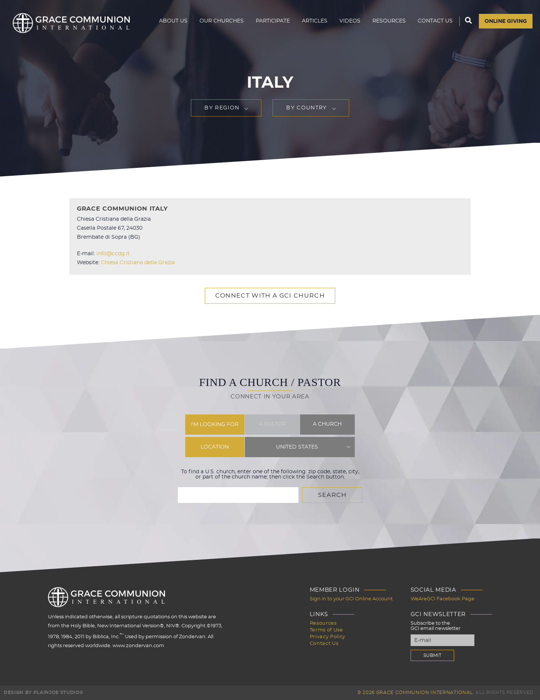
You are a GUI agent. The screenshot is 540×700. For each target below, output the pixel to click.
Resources (389, 21)
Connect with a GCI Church (270, 296)
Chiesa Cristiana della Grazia (138, 262)
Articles (314, 21)
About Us (173, 21)
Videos (349, 21)
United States (297, 447)
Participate (273, 21)
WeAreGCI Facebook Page (442, 599)
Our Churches (222, 21)
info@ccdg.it (113, 253)
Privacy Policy (327, 636)
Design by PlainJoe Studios (43, 692)
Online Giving (505, 21)
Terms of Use (326, 630)
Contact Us (435, 21)
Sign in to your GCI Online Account (351, 599)
